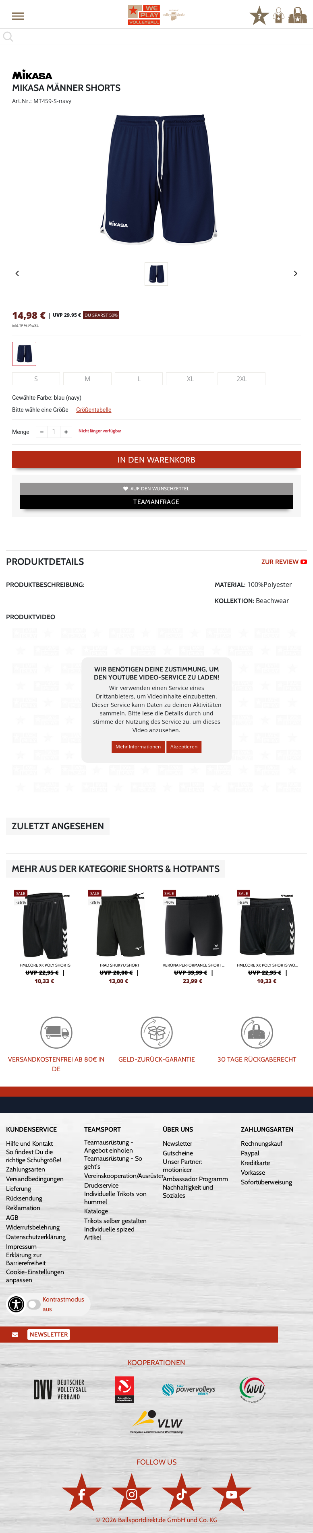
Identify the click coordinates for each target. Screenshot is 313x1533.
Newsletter (177, 1143)
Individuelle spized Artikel (109, 1233)
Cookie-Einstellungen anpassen (35, 1276)
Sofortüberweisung (266, 1182)
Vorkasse (253, 1172)
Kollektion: (234, 601)
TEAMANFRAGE (156, 502)
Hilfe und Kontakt (29, 1143)
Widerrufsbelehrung (33, 1227)
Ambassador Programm (195, 1179)
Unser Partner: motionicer (182, 1166)
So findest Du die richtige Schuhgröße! (33, 1156)
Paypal (250, 1153)
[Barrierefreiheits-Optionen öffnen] (16, 1304)
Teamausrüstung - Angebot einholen (108, 1146)
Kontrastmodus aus (63, 1304)
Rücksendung (24, 1198)
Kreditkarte (255, 1163)
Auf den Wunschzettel (156, 489)
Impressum (21, 1246)
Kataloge (96, 1211)
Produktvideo (30, 617)
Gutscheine (178, 1153)
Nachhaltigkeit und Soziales (188, 1191)
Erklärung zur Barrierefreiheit (26, 1259)
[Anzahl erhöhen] (66, 432)
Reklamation (23, 1208)
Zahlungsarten (25, 1169)
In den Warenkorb (156, 460)
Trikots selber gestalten (115, 1221)
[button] (18, 16)
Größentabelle (93, 410)
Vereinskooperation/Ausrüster (124, 1176)
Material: (230, 585)
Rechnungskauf (261, 1143)
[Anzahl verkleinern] (42, 432)
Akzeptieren (183, 746)
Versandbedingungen (35, 1179)
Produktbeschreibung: (45, 585)
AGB (12, 1217)
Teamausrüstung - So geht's (113, 1162)
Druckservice (101, 1185)
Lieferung (18, 1188)
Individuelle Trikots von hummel (115, 1198)
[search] (156, 37)
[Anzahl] (54, 432)
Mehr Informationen (138, 746)
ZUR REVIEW (284, 562)
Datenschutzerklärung (36, 1237)
